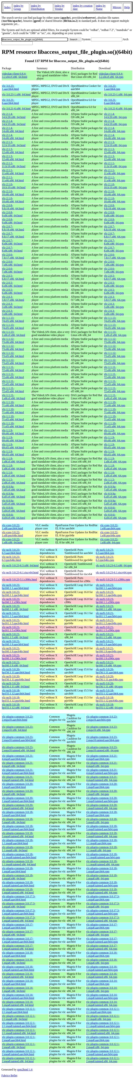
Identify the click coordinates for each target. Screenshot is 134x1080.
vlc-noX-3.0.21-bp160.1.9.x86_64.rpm (108, 664)
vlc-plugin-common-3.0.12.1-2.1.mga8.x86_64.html (18, 1017)
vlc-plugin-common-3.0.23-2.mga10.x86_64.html (17, 728)
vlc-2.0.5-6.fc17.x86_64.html (13, 277)
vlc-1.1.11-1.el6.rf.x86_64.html (13, 397)
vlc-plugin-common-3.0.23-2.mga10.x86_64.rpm (101, 728)
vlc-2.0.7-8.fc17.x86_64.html (13, 235)
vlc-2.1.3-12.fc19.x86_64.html (14, 144)
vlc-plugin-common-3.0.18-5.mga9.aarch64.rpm (101, 814)
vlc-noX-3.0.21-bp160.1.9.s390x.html (14, 657)
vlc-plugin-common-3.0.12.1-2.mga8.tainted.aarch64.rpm (103, 1053)
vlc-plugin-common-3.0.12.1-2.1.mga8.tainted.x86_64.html (19, 1032)
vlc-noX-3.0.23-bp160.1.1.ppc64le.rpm (109, 594)
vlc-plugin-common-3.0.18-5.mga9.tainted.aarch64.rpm (102, 828)
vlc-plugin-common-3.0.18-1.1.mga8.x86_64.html (17, 849)
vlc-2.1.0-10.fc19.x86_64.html (14, 186)
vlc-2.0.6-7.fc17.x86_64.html (13, 256)
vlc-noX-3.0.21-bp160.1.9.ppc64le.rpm (109, 650)
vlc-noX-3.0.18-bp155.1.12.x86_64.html (16, 706)
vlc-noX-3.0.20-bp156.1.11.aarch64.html (16, 671)
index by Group (18, 7)
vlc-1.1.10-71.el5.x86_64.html (13, 418)
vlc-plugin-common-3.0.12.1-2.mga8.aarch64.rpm (103, 1039)
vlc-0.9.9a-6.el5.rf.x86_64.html (13, 495)
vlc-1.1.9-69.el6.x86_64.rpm (114, 432)
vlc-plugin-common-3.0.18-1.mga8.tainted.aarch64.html (18, 884)
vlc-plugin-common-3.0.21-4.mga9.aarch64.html (17, 757)
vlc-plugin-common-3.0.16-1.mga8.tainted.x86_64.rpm (101, 975)
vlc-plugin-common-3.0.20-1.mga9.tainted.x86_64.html (18, 807)
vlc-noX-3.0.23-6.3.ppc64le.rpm (105, 558)
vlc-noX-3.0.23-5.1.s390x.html (19, 579)
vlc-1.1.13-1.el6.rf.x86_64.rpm (115, 333)
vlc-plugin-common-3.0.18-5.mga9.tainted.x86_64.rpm (101, 835)
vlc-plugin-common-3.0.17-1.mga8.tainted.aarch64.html (18, 940)
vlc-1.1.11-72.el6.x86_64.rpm (114, 369)
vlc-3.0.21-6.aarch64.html (10, 101)
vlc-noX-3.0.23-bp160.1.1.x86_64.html (15, 608)
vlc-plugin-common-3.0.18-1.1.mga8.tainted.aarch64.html (19, 856)
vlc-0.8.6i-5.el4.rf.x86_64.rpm (115, 509)
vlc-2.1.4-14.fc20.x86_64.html (14, 115)
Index (7, 7)
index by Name (101, 7)
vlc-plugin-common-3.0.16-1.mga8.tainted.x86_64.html (18, 975)
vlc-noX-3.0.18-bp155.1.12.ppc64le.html (16, 699)
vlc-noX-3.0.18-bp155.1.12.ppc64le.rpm (109, 699)
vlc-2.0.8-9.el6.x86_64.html (12, 214)
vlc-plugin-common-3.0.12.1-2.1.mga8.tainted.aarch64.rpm (103, 1024)
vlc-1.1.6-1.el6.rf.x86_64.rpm (115, 474)
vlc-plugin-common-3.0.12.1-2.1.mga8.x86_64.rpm (103, 1017)
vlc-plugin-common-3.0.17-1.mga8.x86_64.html (17, 933)
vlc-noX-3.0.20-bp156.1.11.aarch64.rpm (109, 671)
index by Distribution (38, 7)
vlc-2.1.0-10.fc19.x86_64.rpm (115, 186)
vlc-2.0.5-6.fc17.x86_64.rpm (114, 277)
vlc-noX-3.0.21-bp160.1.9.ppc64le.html (15, 650)
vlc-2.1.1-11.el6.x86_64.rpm (114, 172)
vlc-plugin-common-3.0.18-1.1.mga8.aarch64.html (17, 842)
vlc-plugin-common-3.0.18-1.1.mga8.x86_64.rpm (101, 849)
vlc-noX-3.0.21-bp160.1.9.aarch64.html (15, 643)
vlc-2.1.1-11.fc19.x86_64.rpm (115, 165)
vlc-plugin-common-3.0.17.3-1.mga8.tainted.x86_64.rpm (103, 919)
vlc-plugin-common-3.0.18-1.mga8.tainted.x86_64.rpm (101, 891)
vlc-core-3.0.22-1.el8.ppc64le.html (12, 534)
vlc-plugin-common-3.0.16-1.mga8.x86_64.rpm (101, 961)
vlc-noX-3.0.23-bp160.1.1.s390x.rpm (108, 601)
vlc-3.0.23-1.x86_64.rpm (118, 94)
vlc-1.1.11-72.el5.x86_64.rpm (114, 383)
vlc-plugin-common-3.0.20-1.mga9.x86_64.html (17, 792)
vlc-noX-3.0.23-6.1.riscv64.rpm (114, 572)
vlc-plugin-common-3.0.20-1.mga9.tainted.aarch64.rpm (102, 800)
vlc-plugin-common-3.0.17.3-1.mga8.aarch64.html (18, 898)
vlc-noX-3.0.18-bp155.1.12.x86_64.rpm (109, 706)
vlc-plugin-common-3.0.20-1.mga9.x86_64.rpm (101, 792)
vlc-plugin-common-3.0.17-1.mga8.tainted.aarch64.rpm (102, 940)
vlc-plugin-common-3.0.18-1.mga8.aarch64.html (17, 870)
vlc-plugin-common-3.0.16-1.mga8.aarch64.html (17, 954)
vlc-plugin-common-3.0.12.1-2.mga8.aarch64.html (18, 1039)
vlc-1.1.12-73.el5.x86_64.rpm (114, 355)
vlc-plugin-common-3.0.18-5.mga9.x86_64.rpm (101, 821)
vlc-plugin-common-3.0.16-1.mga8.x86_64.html (17, 961)
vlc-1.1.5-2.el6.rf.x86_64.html (13, 481)
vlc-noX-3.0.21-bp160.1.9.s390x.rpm (108, 657)
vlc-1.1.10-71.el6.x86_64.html (13, 404)
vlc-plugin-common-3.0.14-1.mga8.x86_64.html (17, 989)
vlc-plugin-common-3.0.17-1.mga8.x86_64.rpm (101, 933)
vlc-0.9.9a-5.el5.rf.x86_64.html (13, 502)
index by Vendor (60, 7)
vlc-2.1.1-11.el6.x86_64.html (13, 172)
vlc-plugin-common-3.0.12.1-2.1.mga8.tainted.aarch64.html (19, 1024)
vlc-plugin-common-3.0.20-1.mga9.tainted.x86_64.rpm (101, 807)
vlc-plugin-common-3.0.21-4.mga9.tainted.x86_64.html (18, 778)
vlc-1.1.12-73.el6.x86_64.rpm (114, 340)
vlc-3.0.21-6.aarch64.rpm (112, 101)
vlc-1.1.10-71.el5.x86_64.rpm (114, 418)
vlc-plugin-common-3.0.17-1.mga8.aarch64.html (17, 926)
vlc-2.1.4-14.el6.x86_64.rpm (114, 130)
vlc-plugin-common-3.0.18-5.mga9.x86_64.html (17, 821)
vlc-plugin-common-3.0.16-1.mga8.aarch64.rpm (101, 954)
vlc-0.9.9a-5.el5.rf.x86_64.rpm (115, 502)
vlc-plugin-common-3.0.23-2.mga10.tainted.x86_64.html (18, 749)
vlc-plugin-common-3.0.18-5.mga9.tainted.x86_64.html (18, 835)
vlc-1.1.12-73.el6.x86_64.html (13, 340)
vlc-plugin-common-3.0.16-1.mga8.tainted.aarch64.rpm (102, 968)
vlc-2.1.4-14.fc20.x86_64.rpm (115, 115)
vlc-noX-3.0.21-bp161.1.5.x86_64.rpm (108, 636)
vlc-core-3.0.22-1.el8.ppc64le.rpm (110, 534)
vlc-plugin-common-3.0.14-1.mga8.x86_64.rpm (101, 989)
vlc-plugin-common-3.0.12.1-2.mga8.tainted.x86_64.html (18, 1060)
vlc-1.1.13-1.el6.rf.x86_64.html (13, 333)
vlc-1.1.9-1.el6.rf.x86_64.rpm (115, 460)
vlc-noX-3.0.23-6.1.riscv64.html (20, 572)
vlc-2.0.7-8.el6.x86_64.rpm (114, 242)
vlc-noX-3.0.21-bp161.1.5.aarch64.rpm (109, 615)
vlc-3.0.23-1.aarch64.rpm (112, 87)
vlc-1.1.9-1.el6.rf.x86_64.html (13, 460)
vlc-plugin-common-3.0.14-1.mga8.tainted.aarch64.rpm (102, 996)
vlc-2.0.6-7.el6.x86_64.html (12, 263)
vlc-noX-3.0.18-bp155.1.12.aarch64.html (16, 692)
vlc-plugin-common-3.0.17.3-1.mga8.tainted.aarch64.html (18, 912)
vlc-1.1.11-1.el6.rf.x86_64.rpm (115, 397)
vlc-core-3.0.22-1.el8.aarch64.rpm (110, 527)
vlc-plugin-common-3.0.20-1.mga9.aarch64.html (17, 785)
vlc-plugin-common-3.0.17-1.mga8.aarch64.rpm (101, 926)
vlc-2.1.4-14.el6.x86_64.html (13, 130)
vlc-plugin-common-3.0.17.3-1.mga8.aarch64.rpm (103, 898)
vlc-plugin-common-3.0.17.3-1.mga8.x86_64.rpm (103, 905)
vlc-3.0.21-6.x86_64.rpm (118, 108)
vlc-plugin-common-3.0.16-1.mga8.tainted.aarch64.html (18, 968)
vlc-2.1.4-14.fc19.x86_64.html (14, 123)
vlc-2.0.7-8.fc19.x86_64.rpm (114, 228)
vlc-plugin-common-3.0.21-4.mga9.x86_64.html (17, 764)
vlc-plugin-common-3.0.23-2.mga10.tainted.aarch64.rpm (102, 739)
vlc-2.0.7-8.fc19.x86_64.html (13, 228)
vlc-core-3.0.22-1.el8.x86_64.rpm (110, 541)
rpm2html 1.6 (25, 1069)
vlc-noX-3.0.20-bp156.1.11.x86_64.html (16, 685)
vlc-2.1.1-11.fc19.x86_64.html (13, 165)
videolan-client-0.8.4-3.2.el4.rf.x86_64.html (14, 75)
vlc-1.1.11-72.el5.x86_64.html (13, 383)
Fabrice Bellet (9, 1075)
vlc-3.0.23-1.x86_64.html (16, 94)
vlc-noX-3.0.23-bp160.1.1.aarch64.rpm (109, 586)
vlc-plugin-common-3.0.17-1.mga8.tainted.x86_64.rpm (101, 947)
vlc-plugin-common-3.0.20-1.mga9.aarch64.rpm (101, 785)
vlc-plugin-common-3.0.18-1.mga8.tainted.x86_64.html (18, 891)
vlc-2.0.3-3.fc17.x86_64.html (13, 298)
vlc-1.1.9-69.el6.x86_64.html (13, 432)
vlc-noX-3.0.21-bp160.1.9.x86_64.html (15, 664)
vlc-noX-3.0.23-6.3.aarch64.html (11, 551)
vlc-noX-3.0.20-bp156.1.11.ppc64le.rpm (109, 678)
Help (127, 7)
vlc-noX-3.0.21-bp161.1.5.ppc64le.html (15, 622)
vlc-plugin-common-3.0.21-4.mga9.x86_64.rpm (101, 764)
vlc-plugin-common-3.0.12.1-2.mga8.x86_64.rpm (103, 1046)
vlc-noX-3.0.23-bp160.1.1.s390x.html (14, 601)
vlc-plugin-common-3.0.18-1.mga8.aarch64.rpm (101, 870)
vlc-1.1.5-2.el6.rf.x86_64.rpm (115, 481)
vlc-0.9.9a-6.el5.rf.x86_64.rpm (115, 495)
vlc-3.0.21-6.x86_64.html (16, 108)
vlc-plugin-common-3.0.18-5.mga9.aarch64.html (17, 814)
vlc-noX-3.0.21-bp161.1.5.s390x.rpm (108, 629)
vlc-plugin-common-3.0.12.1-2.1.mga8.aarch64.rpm (103, 1010)
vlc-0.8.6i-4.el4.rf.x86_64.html (13, 516)
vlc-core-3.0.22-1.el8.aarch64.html (12, 527)
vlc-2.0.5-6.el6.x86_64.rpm (114, 284)
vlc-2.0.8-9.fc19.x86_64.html (13, 207)
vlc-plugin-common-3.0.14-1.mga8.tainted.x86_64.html (18, 1003)
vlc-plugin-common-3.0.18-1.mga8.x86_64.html (17, 877)
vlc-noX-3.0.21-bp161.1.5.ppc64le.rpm (109, 622)
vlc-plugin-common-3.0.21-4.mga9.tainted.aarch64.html (18, 771)
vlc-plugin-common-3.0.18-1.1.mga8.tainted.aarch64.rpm (103, 856)
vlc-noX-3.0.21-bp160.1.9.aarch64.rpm (109, 643)
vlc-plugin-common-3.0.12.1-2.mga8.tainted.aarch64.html (18, 1053)
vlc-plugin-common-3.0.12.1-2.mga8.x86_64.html (18, 1046)
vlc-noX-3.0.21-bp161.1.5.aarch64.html (15, 615)
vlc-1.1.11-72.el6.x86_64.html (13, 369)
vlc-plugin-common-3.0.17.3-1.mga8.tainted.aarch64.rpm (103, 912)
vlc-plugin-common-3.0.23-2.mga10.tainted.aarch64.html (19, 739)
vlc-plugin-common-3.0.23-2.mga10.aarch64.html (17, 718)
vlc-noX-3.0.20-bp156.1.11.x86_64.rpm (109, 685)
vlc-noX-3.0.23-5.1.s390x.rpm (113, 579)
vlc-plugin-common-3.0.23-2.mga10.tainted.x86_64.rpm (102, 749)
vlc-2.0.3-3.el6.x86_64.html (12, 305)
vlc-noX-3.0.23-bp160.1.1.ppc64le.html (15, 594)
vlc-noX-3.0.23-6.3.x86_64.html (20, 565)
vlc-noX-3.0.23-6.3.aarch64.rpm (105, 551)
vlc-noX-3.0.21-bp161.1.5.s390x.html (14, 629)
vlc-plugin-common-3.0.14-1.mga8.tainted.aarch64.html (18, 996)
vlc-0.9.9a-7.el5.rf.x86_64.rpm (115, 488)
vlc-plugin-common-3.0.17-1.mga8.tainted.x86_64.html (18, 947)
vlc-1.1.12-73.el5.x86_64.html (13, 355)
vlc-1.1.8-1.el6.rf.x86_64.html (13, 467)
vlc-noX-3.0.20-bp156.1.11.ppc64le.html (16, 678)
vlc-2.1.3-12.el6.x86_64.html (13, 151)
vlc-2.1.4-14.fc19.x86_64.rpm (115, 123)
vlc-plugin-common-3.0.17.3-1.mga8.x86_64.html (18, 905)
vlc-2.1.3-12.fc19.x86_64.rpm (115, 144)
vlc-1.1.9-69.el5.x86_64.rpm (114, 446)
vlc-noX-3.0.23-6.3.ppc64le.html (11, 558)
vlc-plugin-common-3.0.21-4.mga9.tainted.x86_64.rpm (101, 778)
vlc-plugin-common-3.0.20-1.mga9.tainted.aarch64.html (18, 800)
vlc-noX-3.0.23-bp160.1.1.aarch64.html (15, 586)
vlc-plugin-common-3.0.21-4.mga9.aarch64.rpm (101, 757)
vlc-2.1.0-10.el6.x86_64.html (13, 193)
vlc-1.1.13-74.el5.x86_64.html (13, 319)
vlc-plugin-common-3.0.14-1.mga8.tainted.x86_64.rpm (101, 1003)
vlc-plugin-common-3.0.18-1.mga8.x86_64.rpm (101, 877)
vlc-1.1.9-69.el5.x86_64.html (13, 446)
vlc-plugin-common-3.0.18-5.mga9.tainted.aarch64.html (18, 828)
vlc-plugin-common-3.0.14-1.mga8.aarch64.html (17, 982)
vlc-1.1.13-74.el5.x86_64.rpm (114, 319)
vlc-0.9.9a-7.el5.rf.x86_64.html (13, 488)
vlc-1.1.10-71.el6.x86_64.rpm (114, 404)
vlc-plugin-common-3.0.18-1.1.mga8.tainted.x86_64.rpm (102, 863)
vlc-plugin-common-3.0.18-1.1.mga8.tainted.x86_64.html (19, 863)
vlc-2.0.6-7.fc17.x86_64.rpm (114, 256)
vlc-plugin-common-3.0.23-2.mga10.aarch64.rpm (101, 718)
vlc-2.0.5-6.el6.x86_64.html (12, 284)
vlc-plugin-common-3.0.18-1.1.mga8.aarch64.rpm (101, 842)
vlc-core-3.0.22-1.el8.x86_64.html (12, 541)
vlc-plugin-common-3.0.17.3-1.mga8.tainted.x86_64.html (18, 919)
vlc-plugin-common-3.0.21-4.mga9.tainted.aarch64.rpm (102, 771)
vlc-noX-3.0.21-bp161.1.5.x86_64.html (15, 636)
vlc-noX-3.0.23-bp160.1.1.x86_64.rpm (108, 608)
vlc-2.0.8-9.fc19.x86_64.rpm (114, 207)
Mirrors (117, 7)
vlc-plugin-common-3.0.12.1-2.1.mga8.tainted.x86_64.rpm (103, 1032)
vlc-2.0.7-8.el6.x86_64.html (12, 242)
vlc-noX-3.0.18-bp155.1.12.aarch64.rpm (109, 692)
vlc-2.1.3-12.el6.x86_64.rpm (114, 151)
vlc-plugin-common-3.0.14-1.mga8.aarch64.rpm (101, 982)
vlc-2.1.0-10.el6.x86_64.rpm (114, 193)
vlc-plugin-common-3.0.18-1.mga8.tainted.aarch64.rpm (102, 884)
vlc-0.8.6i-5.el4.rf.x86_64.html (13, 509)
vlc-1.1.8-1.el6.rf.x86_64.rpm (115, 467)
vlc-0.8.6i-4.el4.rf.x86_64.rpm (115, 516)
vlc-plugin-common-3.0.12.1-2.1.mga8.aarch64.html (18, 1010)
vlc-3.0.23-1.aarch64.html (10, 87)
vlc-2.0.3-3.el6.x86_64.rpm (114, 305)
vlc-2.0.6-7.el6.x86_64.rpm (114, 263)
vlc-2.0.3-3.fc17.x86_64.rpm (114, 298)
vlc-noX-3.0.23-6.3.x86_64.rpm (114, 565)
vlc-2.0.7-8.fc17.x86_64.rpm (114, 235)
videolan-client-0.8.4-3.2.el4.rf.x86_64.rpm (111, 75)
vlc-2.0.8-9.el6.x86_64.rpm (114, 214)
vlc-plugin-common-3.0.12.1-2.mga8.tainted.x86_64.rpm (103, 1060)
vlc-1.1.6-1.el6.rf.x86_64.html (13, 474)
